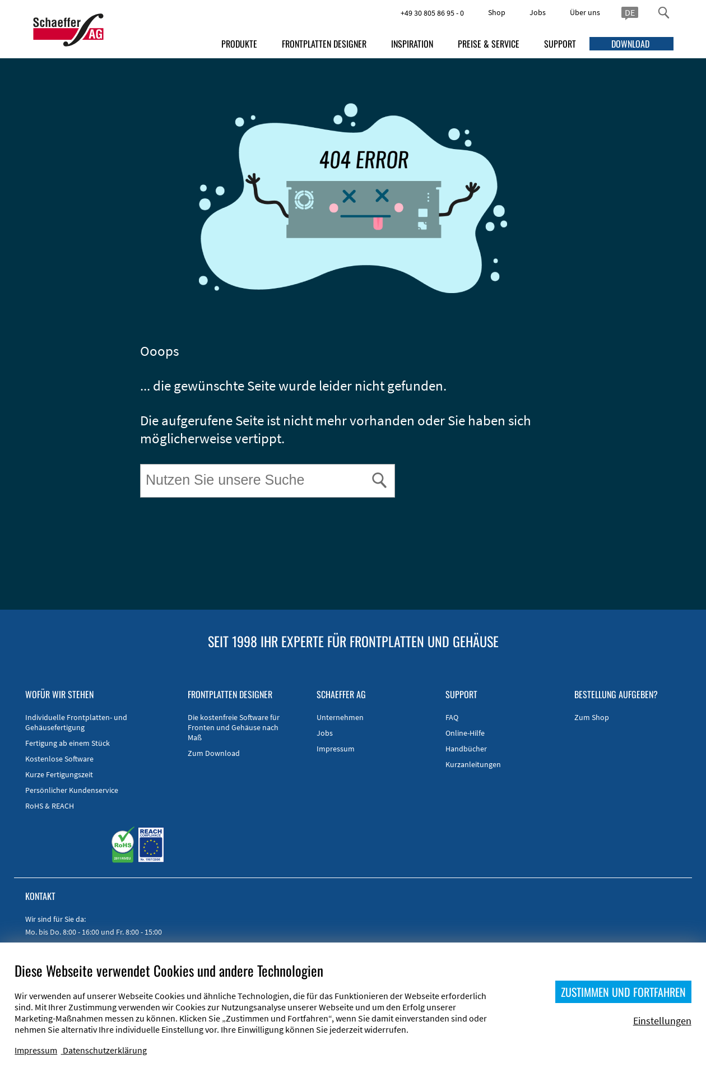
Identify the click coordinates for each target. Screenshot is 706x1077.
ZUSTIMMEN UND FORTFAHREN (623, 991)
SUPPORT (560, 43)
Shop (496, 12)
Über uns (585, 12)
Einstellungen (662, 1020)
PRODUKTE (239, 43)
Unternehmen (340, 717)
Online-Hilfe (465, 733)
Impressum (336, 749)
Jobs (538, 12)
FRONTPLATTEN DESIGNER (324, 43)
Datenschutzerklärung (105, 1050)
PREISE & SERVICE (488, 43)
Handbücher (466, 749)
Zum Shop (591, 717)
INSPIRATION (412, 43)
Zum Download (214, 753)
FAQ (451, 717)
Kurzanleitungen (473, 764)
